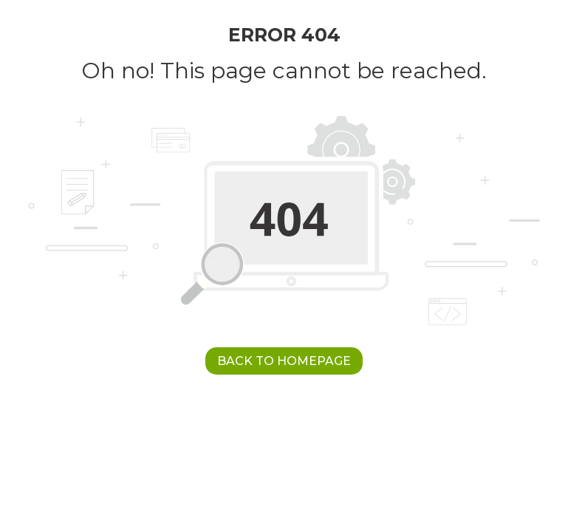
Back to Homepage (284, 361)
